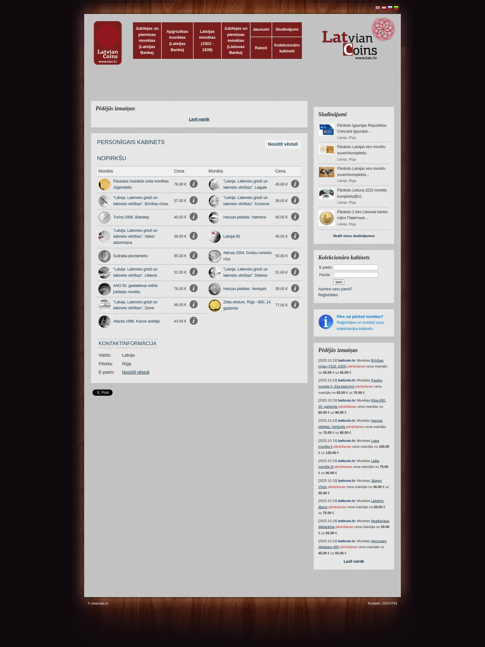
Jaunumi (261, 29)
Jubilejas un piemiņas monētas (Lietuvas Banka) (235, 40)
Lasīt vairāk (199, 119)
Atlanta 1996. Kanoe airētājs (136, 321)
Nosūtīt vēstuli (283, 144)
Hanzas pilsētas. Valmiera (244, 217)
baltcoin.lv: (347, 360)
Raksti (261, 48)
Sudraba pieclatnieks (130, 256)
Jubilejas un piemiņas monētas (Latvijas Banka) (147, 40)
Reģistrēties (328, 295)
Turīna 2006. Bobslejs (131, 217)
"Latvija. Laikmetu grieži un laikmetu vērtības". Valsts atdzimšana (135, 236)
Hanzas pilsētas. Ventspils (244, 289)
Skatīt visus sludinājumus (354, 236)
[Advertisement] (241, 87)
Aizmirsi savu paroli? (335, 289)
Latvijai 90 (231, 236)
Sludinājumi (287, 29)
